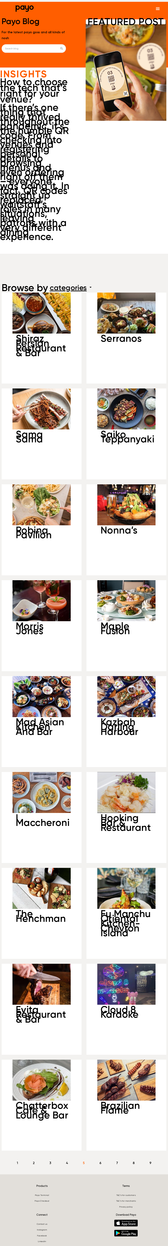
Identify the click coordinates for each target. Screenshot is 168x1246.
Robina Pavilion (34, 532)
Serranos (121, 338)
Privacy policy (126, 1207)
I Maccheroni (43, 820)
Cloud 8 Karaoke (120, 1012)
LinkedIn (42, 1241)
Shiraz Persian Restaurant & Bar (41, 345)
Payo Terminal (42, 1195)
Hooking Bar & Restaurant (126, 822)
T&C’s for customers (126, 1195)
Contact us (42, 1224)
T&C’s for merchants (126, 1201)
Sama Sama (29, 437)
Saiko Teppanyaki (127, 437)
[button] (158, 9)
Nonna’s (119, 530)
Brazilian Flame (120, 1108)
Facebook (42, 1236)
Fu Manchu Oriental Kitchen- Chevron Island (126, 923)
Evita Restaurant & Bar (41, 1014)
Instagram (42, 1230)
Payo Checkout (42, 1201)
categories (75, 288)
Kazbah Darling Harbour (119, 727)
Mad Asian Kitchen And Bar (40, 727)
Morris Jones (29, 628)
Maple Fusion (115, 628)
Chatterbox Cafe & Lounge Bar (42, 1110)
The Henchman (41, 916)
